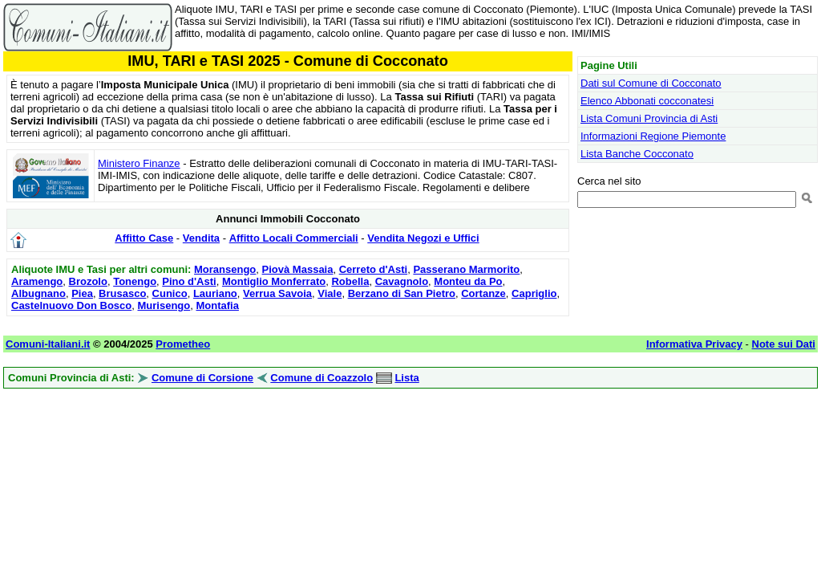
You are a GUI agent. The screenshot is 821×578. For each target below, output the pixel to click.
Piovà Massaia (298, 269)
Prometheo (183, 344)
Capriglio (534, 293)
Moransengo (225, 269)
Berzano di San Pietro (401, 293)
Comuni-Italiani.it (48, 344)
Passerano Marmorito (466, 269)
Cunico (170, 293)
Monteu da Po (468, 281)
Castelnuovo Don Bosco (71, 305)
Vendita (201, 238)
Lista (406, 378)
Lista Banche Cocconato (637, 154)
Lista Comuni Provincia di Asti (649, 118)
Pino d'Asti (189, 281)
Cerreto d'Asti (373, 269)
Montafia (217, 305)
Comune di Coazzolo (321, 378)
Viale (329, 293)
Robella (350, 281)
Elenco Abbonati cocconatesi (647, 101)
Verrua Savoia (277, 293)
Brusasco (122, 293)
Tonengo (134, 281)
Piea (82, 293)
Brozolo (88, 281)
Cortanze (483, 293)
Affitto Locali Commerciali (293, 238)
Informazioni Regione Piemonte (653, 136)
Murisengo (163, 305)
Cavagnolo (401, 281)
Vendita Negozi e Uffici (423, 238)
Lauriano (215, 293)
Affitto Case (144, 238)
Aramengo (37, 281)
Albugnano (38, 293)
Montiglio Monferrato (274, 281)
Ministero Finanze (139, 163)
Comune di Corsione (202, 378)
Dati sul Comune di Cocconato (651, 83)
